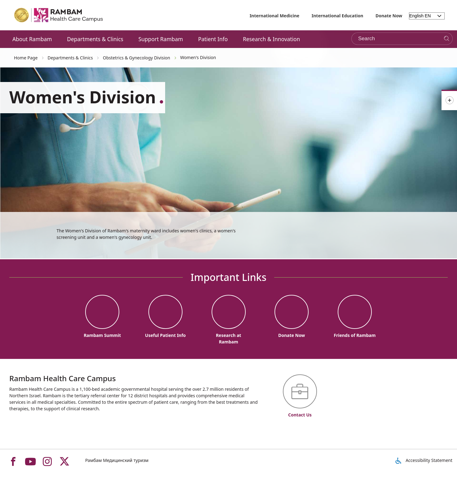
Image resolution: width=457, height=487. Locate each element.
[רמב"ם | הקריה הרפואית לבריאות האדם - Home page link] (58, 15)
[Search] (446, 38)
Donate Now (389, 16)
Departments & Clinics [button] (95, 39)
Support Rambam (160, 39)
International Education (337, 16)
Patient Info (213, 39)
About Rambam (32, 39)
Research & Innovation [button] (271, 39)
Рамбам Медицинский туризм (116, 460)
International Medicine (275, 16)
